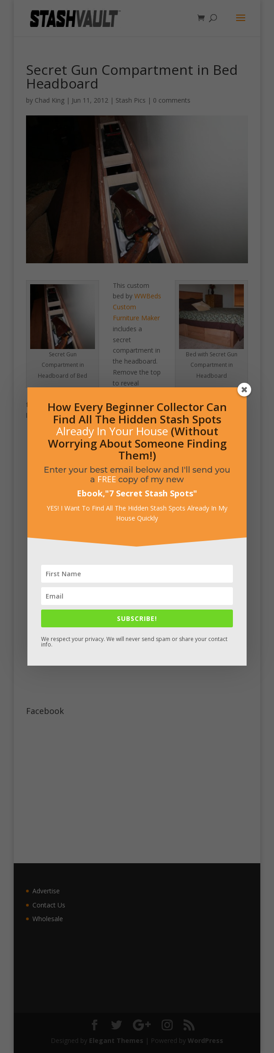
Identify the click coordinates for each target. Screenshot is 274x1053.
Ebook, (91, 493)
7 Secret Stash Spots (151, 493)
